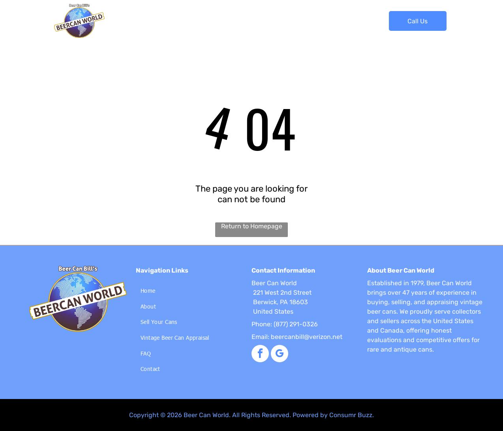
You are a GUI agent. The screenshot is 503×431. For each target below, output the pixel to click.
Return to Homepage (251, 226)
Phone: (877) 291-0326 (284, 324)
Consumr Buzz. (351, 415)
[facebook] (260, 354)
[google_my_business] (279, 354)
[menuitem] (133, 15)
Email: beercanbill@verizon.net (296, 337)
